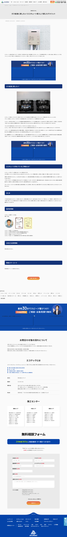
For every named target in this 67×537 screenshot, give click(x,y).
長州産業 (27, 515)
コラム (26, 510)
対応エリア (35, 2)
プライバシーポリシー (32, 487)
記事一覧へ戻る (33, 268)
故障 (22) (56, 284)
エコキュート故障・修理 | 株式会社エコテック (5, 2)
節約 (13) (53, 286)
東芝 (45, 513)
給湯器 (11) (3, 289)
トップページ (10, 508)
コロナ (36, 513)
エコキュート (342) (4, 284)
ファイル (14, 478)
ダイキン (20, 513)
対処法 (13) (34, 286)
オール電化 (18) (3, 286)
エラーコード (22, 2)
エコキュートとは (16, 2)
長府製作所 (20, 515)
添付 (17, 478)
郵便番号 (15, 457)
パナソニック (26, 513)
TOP (11, 2)
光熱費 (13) (40, 286)
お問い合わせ (45, 2)
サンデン (50, 513)
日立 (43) (19, 284)
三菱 (32, 513)
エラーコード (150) (12, 284)
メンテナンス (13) (47, 286)
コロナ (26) (31, 284)
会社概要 (37, 510)
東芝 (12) (58, 286)
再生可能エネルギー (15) (12, 286)
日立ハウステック (45, 515)
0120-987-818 (21, 370)
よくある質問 (40, 2)
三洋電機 (56, 513)
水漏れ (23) (42, 284)
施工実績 (26, 2)
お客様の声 (30, 2)
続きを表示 (9, 289)
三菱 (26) (37, 284)
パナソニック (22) (49, 284)
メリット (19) (61, 284)
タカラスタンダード (35, 515)
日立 (41, 513)
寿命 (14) (20, 286)
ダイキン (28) (25, 284)
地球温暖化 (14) (27, 286)
